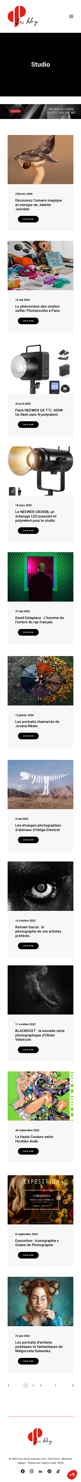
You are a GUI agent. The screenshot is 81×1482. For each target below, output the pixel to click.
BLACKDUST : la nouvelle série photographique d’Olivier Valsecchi (40, 1035)
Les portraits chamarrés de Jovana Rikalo (37, 724)
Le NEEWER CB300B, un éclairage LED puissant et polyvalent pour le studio (35, 516)
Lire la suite (28, 219)
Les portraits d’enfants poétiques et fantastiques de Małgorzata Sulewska (39, 1346)
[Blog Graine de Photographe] (23, 16)
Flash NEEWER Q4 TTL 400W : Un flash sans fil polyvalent (39, 412)
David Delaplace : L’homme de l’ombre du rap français (39, 620)
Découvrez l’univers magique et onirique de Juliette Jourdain (38, 204)
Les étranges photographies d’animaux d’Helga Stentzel (38, 827)
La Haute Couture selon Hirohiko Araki (34, 1139)
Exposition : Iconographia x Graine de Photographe (37, 1242)
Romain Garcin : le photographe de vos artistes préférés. (38, 931)
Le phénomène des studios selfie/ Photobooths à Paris (37, 308)
